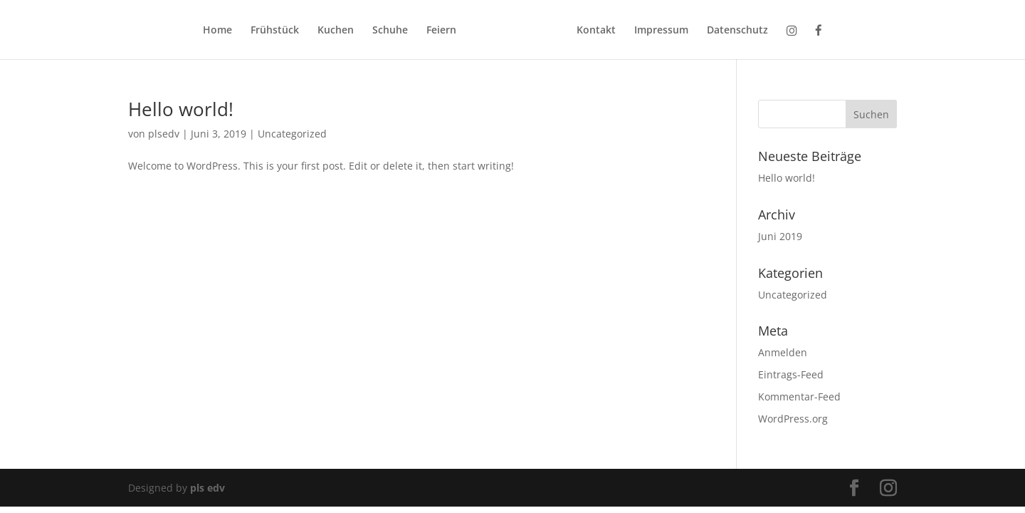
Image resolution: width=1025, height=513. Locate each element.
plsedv (163, 133)
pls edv (207, 487)
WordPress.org (793, 418)
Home (217, 30)
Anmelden (782, 352)
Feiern (441, 30)
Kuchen (335, 30)
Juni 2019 (780, 236)
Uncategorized (292, 133)
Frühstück (275, 30)
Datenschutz (737, 30)
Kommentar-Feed (799, 396)
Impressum (661, 30)
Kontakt (596, 30)
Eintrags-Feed (791, 374)
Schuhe (390, 30)
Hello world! (180, 109)
